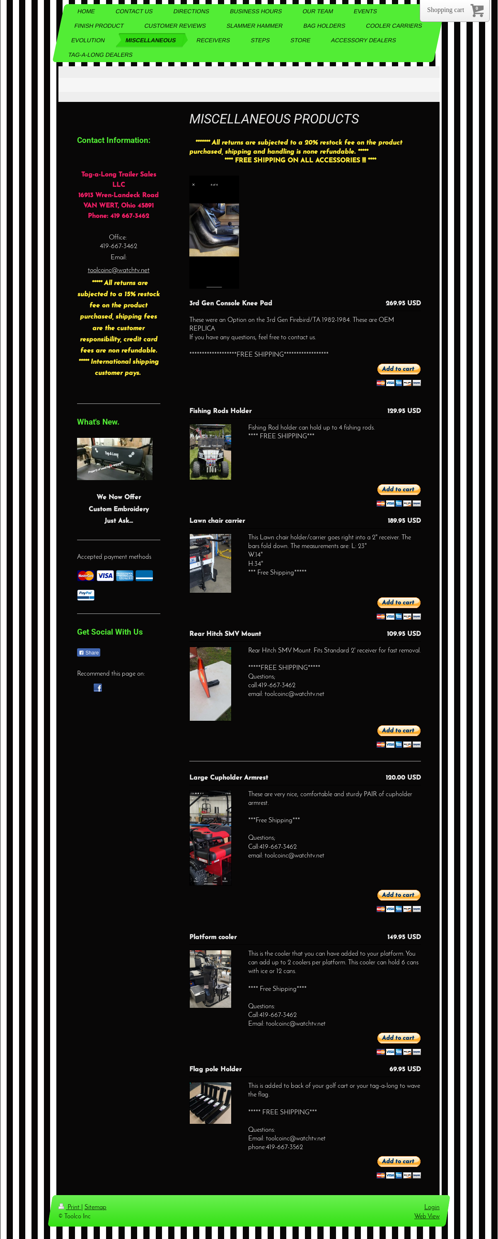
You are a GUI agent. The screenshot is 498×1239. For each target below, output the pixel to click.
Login (432, 1207)
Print (69, 1207)
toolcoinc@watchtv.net (119, 270)
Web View (427, 1216)
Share (89, 653)
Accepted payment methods (114, 557)
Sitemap (95, 1207)
